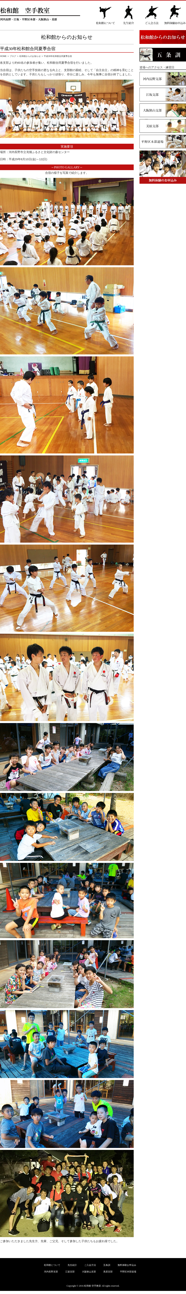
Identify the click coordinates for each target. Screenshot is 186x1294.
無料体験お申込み (127, 1265)
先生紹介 (72, 1265)
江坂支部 (70, 1271)
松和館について (52, 1265)
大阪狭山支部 (89, 1271)
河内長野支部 (51, 1271)
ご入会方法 (90, 1265)
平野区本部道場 (128, 1271)
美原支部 (108, 1271)
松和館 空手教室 (92, 1285)
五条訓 (106, 1265)
